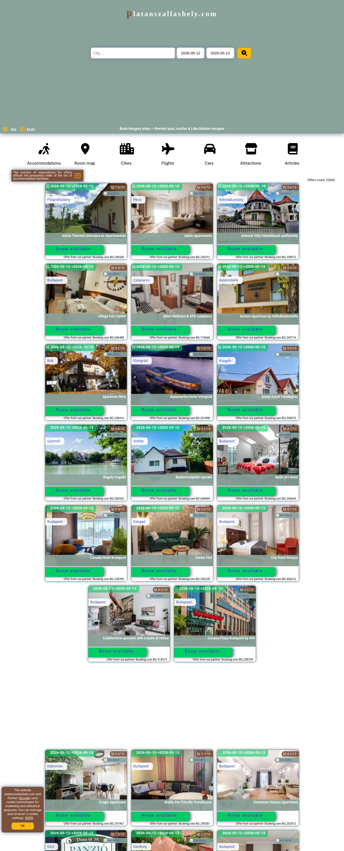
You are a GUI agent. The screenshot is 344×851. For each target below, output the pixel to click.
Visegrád (140, 360)
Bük (50, 360)
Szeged (139, 521)
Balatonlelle (228, 280)
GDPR (29, 818)
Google (24, 798)
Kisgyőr (225, 360)
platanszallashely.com (172, 14)
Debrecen (55, 766)
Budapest (55, 280)
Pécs (137, 200)
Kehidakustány (231, 200)
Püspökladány (58, 200)
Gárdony (140, 846)
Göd (50, 846)
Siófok (138, 441)
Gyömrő (53, 441)
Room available (73, 249)
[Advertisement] (172, 708)
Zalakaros (141, 280)
